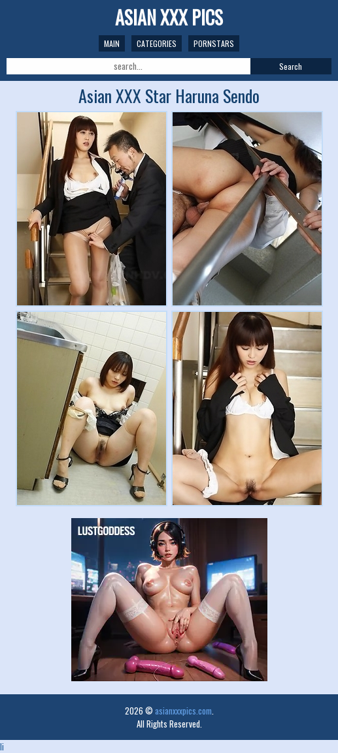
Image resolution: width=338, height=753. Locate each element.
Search (290, 66)
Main (112, 43)
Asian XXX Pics (169, 17)
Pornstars (214, 43)
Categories (157, 43)
